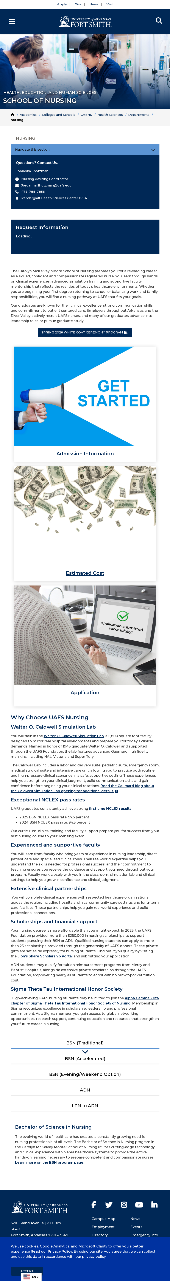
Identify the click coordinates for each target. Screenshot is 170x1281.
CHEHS (86, 115)
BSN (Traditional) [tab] (85, 1043)
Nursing (25, 138)
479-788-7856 (33, 192)
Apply (62, 4)
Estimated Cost (85, 573)
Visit (109, 4)
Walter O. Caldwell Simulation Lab (74, 736)
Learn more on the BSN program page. (49, 1162)
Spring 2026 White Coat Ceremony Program (82, 332)
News (93, 4)
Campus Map (103, 1219)
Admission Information (85, 454)
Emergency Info (144, 1235)
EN (29, 1276)
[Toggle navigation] (153, 149)
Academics (28, 115)
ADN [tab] (85, 1090)
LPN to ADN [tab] (85, 1105)
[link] (85, 404)
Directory (100, 1235)
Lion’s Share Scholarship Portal (45, 956)
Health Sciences (110, 115)
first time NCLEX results (110, 809)
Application (85, 693)
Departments (138, 115)
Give (78, 4)
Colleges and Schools (58, 115)
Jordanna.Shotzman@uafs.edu (46, 185)
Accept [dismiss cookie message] (26, 1271)
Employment (103, 1227)
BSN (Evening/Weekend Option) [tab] (85, 1074)
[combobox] (31, 1277)
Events (136, 1227)
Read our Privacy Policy (51, 1251)
